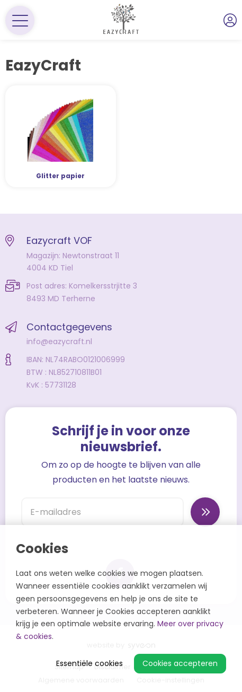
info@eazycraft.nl (59, 341)
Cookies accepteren (180, 663)
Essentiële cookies (89, 663)
